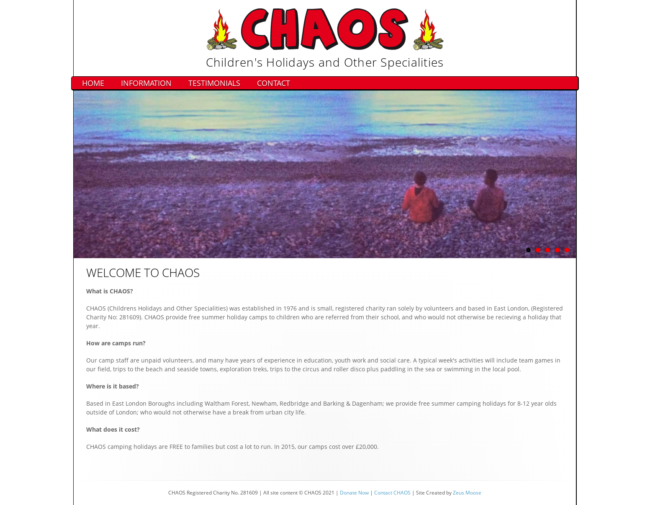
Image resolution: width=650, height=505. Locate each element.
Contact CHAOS (392, 492)
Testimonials (214, 83)
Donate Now (354, 492)
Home (93, 83)
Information (146, 83)
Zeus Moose (467, 492)
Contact (273, 83)
